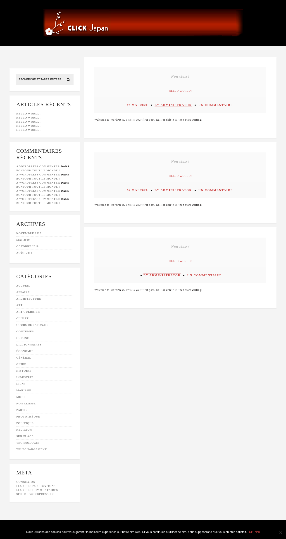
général (23, 357)
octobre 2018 (27, 246)
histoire (23, 370)
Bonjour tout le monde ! (38, 170)
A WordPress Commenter (38, 166)
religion (24, 429)
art (19, 305)
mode (21, 397)
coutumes (25, 331)
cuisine (22, 338)
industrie (24, 377)
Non (257, 532)
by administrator (173, 105)
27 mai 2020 (137, 105)
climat (22, 318)
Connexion (25, 481)
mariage (23, 390)
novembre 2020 (28, 233)
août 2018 (24, 252)
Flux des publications (35, 486)
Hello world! (28, 113)
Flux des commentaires (37, 490)
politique (25, 423)
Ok (251, 532)
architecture (28, 298)
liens (21, 383)
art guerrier (28, 311)
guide (21, 364)
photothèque (28, 416)
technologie (27, 442)
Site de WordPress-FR (35, 494)
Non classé (26, 403)
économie (24, 351)
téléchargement (31, 449)
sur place (25, 436)
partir (22, 410)
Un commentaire (215, 105)
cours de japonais (32, 325)
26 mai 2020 (137, 190)
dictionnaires (28, 344)
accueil (23, 285)
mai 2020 (23, 239)
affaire (23, 292)
